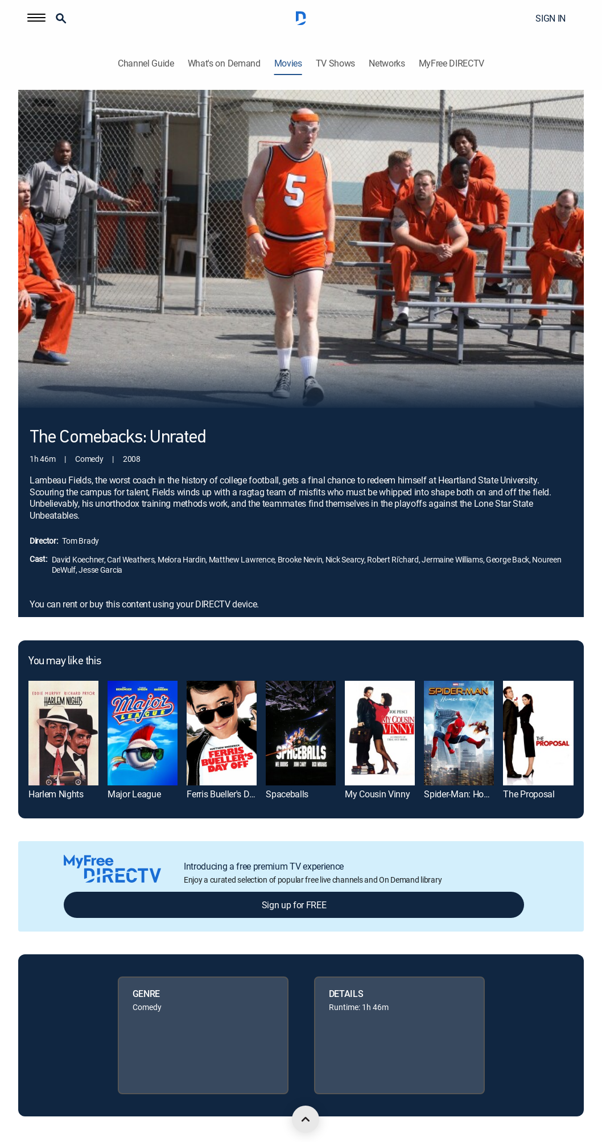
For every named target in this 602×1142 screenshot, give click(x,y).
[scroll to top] (305, 1119)
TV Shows (335, 63)
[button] (36, 18)
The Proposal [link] (528, 794)
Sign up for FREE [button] (294, 905)
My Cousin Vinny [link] (377, 794)
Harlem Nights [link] (56, 794)
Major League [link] (134, 794)
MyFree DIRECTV (452, 63)
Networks (387, 63)
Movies (288, 63)
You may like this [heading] (64, 661)
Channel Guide (146, 63)
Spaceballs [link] (287, 794)
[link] (63, 733)
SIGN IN (550, 18)
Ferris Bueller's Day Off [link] (230, 794)
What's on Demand (224, 63)
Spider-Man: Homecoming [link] (474, 794)
